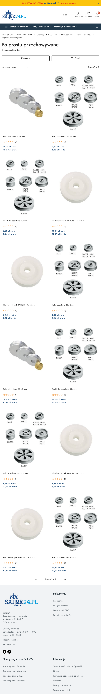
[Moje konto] (79, 15)
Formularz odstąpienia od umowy (68, 675)
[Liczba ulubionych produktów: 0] (88, 15)
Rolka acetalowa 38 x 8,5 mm (64, 557)
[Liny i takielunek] (42, 27)
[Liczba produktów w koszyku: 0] (97, 15)
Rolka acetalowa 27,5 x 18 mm (15, 473)
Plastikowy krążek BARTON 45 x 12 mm (68, 220)
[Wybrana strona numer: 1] (50, 579)
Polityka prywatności (62, 615)
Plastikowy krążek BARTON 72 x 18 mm (19, 557)
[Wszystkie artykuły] (17, 27)
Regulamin (57, 600)
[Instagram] (9, 652)
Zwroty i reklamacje (62, 685)
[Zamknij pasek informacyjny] (98, 3)
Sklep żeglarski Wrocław (14, 680)
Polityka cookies (60, 605)
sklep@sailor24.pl (10, 639)
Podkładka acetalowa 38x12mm (65, 389)
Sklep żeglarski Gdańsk (13, 675)
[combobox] (15, 67)
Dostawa (57, 680)
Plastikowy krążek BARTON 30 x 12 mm (19, 305)
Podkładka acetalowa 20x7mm (15, 220)
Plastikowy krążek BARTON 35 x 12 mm (68, 473)
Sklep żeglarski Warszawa (14, 671)
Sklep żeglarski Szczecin (14, 666)
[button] (97, 27)
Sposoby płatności (61, 690)
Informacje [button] (59, 659)
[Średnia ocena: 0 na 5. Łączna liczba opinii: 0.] (10, 142)
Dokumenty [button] (59, 594)
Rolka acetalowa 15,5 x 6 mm (64, 136)
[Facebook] (4, 652)
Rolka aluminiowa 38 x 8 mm (15, 389)
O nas (56, 671)
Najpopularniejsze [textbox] (9, 67)
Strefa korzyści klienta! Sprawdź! (67, 666)
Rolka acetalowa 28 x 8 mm (63, 305)
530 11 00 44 (9, 644)
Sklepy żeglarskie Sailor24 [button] (18, 659)
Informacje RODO (61, 610)
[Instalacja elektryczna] (66, 27)
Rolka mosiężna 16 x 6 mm (14, 136)
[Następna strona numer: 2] (65, 579)
